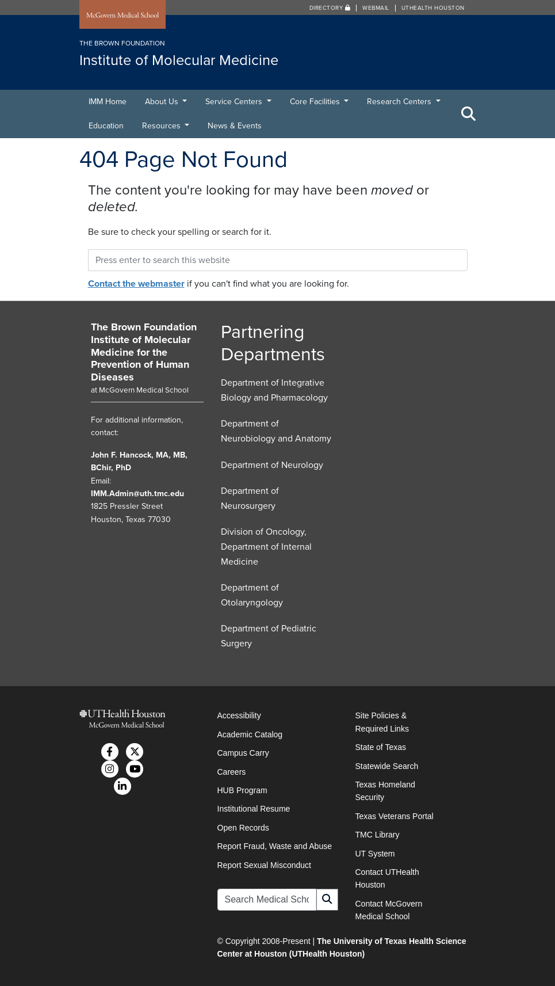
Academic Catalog (250, 734)
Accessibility (239, 715)
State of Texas (380, 747)
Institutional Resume (253, 808)
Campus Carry (243, 752)
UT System (375, 853)
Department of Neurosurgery (250, 498)
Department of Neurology (272, 465)
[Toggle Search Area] (468, 114)
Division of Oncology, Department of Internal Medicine (266, 546)
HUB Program (242, 790)
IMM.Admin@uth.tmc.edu (137, 493)
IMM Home (108, 101)
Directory (330, 8)
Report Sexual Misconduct (264, 865)
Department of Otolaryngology (252, 595)
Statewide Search (387, 766)
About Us (163, 101)
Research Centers (400, 101)
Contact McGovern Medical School (389, 910)
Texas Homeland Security (385, 791)
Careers (231, 771)
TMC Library (377, 834)
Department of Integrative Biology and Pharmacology (274, 390)
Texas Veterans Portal (394, 816)
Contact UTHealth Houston (387, 878)
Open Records (243, 827)
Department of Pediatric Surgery (268, 636)
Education (106, 126)
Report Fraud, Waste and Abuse (274, 846)
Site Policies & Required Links (382, 722)
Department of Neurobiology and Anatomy (276, 431)
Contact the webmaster (136, 284)
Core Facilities (316, 101)
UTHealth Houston (433, 8)
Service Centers (235, 101)
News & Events (235, 126)
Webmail (375, 8)
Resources (162, 126)
